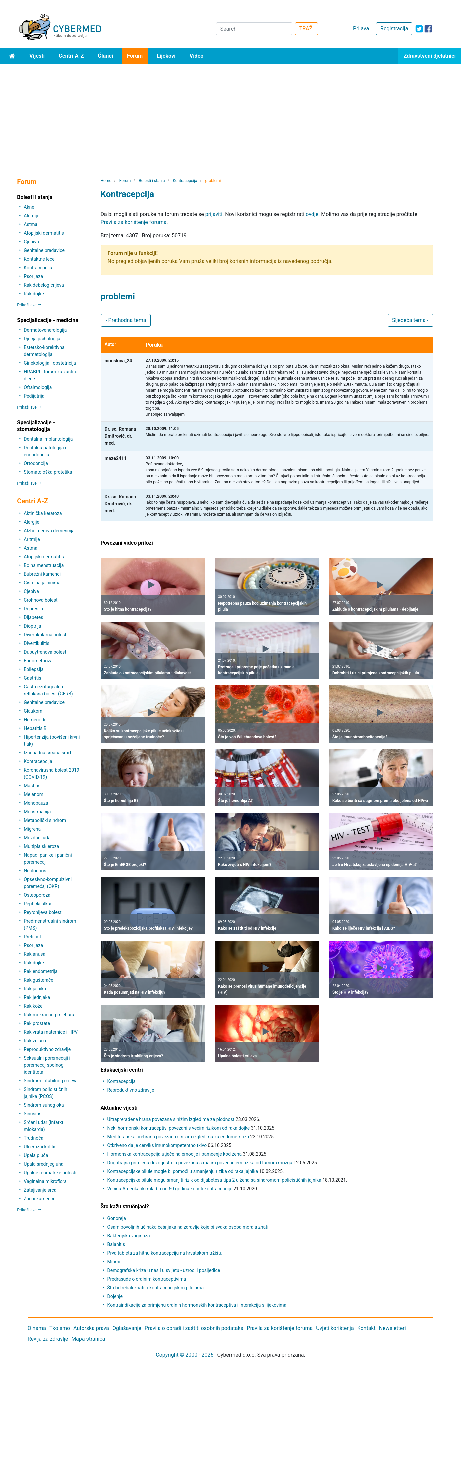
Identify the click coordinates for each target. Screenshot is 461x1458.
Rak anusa (34, 954)
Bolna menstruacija (44, 565)
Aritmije (32, 539)
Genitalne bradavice (44, 250)
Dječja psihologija (42, 338)
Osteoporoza (37, 895)
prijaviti (213, 214)
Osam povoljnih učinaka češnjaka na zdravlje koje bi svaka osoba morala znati (188, 1227)
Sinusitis (32, 1113)
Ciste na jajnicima (42, 582)
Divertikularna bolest (45, 634)
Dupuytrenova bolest (45, 652)
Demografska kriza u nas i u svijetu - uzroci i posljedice (163, 1270)
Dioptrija (32, 626)
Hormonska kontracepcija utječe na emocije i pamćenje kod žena (174, 1154)
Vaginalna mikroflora (45, 1181)
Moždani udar (38, 837)
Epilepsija (34, 669)
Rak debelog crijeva (44, 285)
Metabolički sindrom (45, 820)
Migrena (32, 829)
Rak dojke (34, 293)
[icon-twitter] (419, 29)
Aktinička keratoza (43, 513)
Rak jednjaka (37, 997)
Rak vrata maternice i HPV (51, 1032)
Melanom (33, 794)
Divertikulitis (36, 643)
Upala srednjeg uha (43, 1164)
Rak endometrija (40, 971)
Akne (29, 207)
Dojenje (115, 1296)
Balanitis (116, 1244)
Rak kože (33, 1006)
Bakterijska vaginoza (128, 1235)
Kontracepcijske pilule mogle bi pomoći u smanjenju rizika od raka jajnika (182, 1171)
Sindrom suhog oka (44, 1105)
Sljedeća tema (410, 320)
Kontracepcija (38, 267)
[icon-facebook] (428, 29)
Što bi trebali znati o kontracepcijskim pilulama (155, 1287)
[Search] (254, 28)
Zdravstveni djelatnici (430, 56)
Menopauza (36, 803)
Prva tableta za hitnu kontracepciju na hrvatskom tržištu (165, 1253)
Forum (135, 56)
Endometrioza (38, 660)
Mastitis (32, 785)
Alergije (31, 215)
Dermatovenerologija (45, 330)
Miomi (113, 1261)
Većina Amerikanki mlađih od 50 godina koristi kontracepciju (170, 1188)
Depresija (33, 608)
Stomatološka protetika (48, 472)
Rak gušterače (38, 980)
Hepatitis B (35, 728)
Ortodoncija (36, 463)
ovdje (312, 214)
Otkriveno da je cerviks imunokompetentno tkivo (157, 1145)
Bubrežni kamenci (42, 574)
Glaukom (33, 711)
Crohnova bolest (40, 600)
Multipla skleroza (41, 846)
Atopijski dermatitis (44, 233)
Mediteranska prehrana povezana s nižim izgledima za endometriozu (178, 1136)
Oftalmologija (38, 387)
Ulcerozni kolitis (40, 1146)
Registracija (394, 28)
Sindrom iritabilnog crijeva (51, 1080)
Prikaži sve (29, 305)
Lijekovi (166, 56)
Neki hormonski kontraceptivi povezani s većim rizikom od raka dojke (178, 1128)
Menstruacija (37, 811)
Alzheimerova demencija (49, 530)
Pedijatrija (34, 396)
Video (197, 56)
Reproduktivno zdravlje (47, 1049)
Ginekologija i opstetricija (50, 363)
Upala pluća (36, 1155)
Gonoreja (116, 1218)
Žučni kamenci (39, 1198)
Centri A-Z (71, 56)
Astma (30, 224)
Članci (105, 56)
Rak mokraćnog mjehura (49, 1014)
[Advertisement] (231, 114)
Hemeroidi (34, 719)
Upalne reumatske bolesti (50, 1172)
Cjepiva (31, 241)
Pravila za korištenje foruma (134, 222)
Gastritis (32, 678)
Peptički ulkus (38, 903)
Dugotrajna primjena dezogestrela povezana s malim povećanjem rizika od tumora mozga (199, 1162)
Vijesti (37, 56)
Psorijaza (33, 276)
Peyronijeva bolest (42, 912)
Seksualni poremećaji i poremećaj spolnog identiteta (47, 1065)
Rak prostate (37, 1023)
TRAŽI (306, 28)
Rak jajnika (35, 988)
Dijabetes (33, 617)
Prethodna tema (125, 320)
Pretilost (32, 936)
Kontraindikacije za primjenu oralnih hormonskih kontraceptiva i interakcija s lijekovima (197, 1305)
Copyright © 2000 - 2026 (184, 1355)
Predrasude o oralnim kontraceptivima (146, 1279)
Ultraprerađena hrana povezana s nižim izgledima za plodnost (171, 1119)
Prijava (361, 28)
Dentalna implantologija (48, 439)
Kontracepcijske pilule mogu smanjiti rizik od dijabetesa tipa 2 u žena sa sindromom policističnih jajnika (214, 1180)
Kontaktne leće (39, 259)
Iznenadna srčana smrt (47, 752)
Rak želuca (35, 1040)
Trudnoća (33, 1138)
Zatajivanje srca (40, 1190)
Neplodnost (36, 870)
